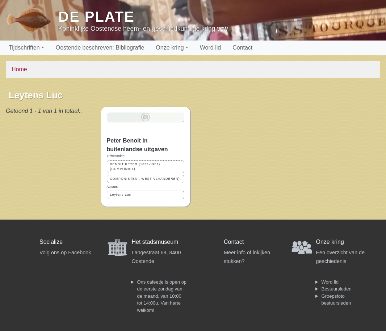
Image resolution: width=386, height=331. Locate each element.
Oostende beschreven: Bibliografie (100, 47)
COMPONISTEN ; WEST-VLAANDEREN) (145, 179)
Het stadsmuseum (155, 242)
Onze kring (170, 47)
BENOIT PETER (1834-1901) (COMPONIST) (135, 166)
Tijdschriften (24, 47)
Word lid (210, 47)
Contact (242, 47)
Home (19, 69)
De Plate (96, 17)
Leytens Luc (120, 194)
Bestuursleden (337, 289)
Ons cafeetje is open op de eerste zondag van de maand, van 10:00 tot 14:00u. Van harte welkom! (162, 296)
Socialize (51, 242)
